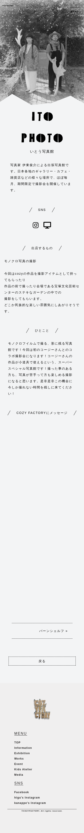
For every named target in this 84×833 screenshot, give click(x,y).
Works (19, 758)
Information (23, 747)
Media (18, 774)
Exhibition (22, 753)
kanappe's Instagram (30, 803)
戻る (42, 661)
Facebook (21, 792)
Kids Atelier (23, 769)
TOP (17, 742)
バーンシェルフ (51, 631)
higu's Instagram (27, 797)
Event (18, 764)
